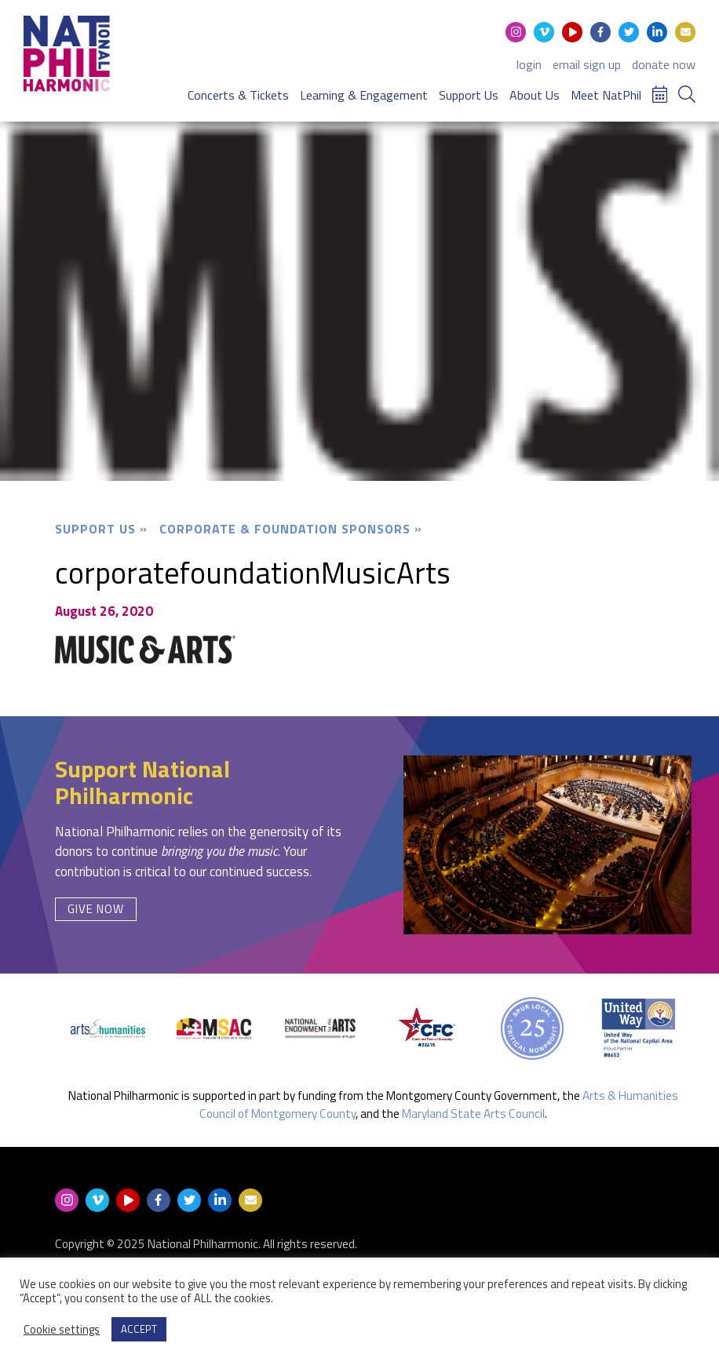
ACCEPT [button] (139, 1329)
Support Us (468, 95)
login (529, 64)
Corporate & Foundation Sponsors (285, 528)
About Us (534, 95)
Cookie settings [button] (62, 1330)
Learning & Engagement (364, 95)
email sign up (587, 64)
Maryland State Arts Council (473, 1114)
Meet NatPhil (606, 95)
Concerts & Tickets (238, 95)
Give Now (96, 909)
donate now (663, 64)
